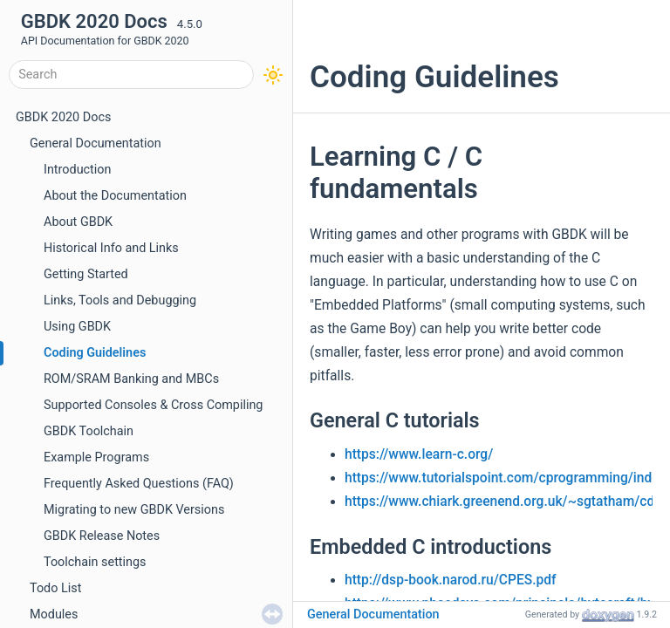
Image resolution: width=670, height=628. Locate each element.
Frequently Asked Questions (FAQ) (139, 483)
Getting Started (86, 274)
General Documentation (95, 143)
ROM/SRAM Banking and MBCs (131, 379)
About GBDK (78, 222)
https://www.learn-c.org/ (419, 454)
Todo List (55, 588)
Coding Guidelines (95, 352)
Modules (54, 614)
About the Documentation (115, 195)
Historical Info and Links (111, 248)
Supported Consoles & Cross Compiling (153, 405)
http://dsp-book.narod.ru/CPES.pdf (451, 580)
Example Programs (96, 457)
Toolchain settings (95, 562)
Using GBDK (77, 326)
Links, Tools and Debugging (120, 300)
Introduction (77, 169)
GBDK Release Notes (102, 536)
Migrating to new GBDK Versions (134, 509)
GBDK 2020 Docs (63, 117)
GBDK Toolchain (88, 431)
